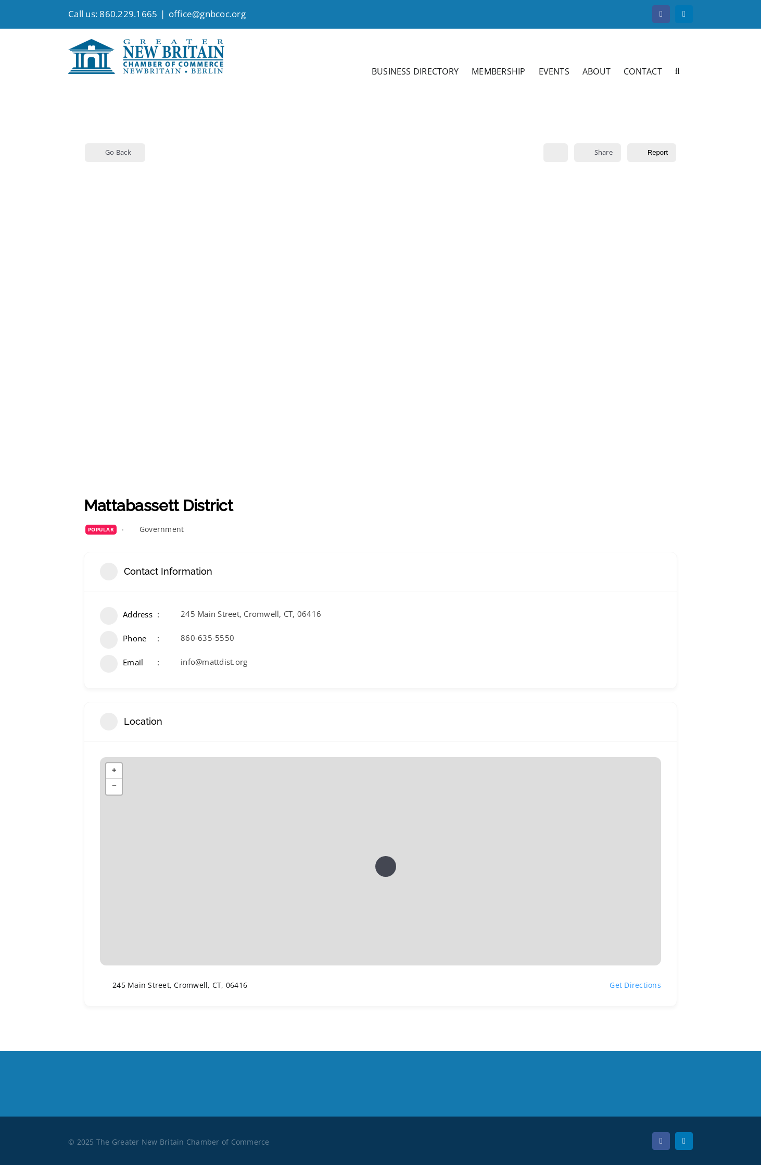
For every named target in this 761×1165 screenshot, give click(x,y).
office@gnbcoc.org (207, 14)
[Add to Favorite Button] (555, 152)
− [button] (114, 787)
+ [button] (114, 771)
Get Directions (629, 985)
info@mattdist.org (214, 661)
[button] (677, 70)
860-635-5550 (207, 638)
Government (161, 529)
